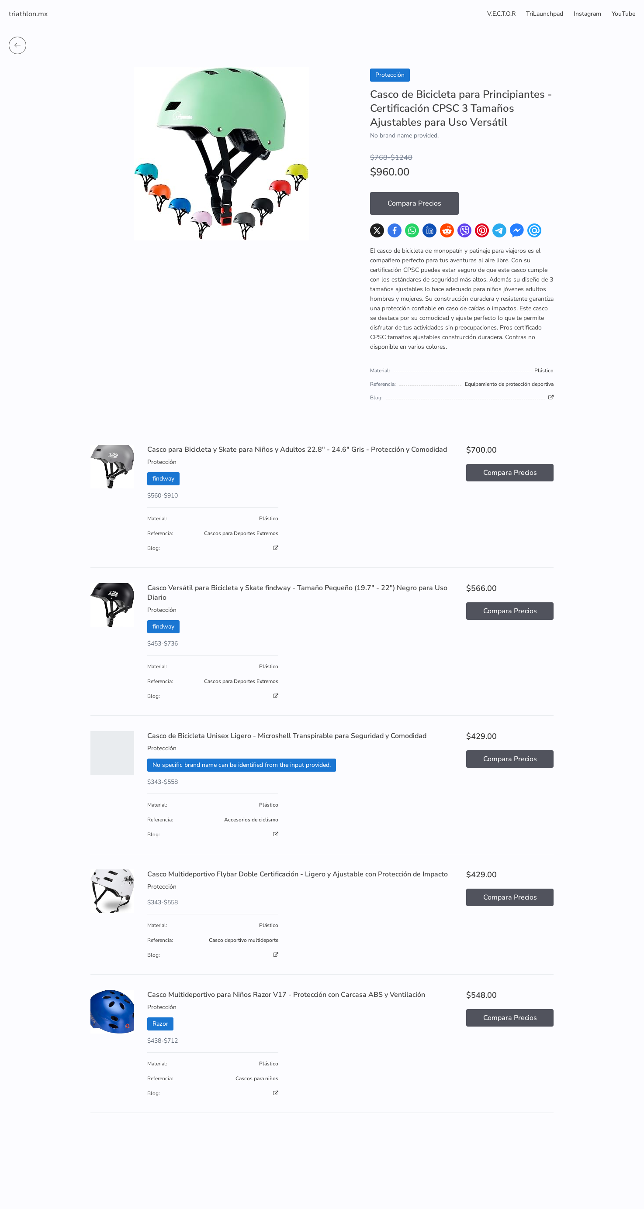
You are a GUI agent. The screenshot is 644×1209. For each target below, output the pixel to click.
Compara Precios (414, 203)
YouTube (623, 14)
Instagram (587, 14)
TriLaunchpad (544, 14)
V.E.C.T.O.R (501, 14)
